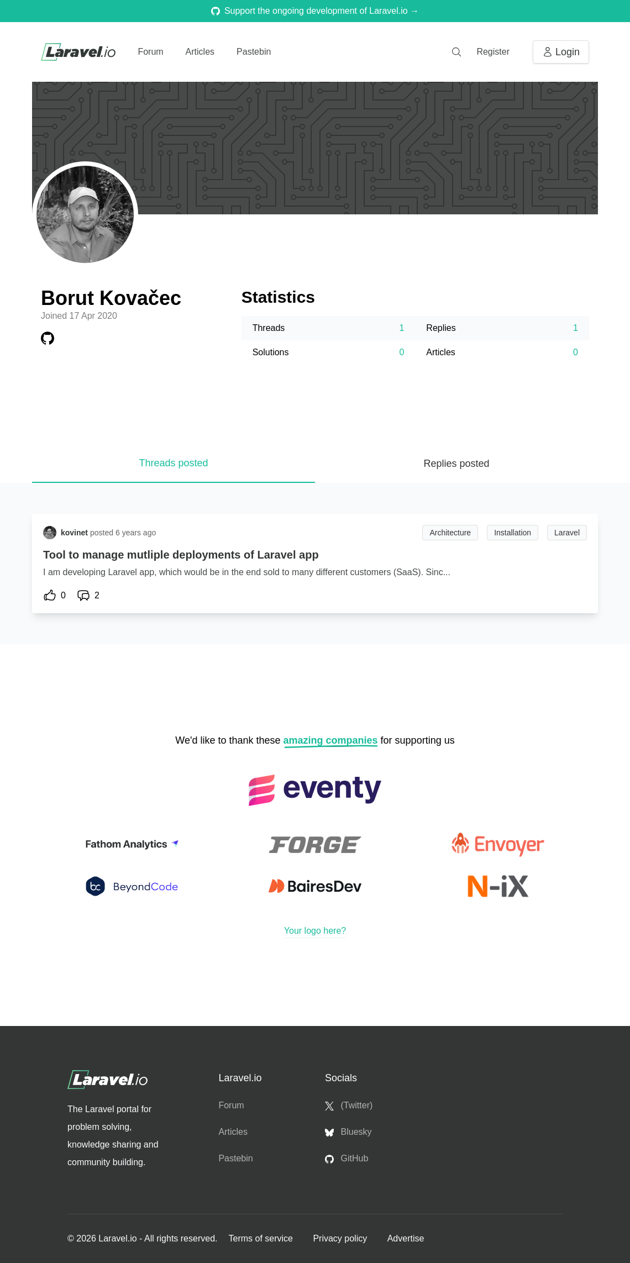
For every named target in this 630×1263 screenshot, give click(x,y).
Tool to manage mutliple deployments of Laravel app (181, 555)
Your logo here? (315, 930)
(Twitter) (348, 1106)
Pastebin (254, 51)
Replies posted (456, 463)
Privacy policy (341, 1238)
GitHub (346, 1159)
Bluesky (348, 1132)
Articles (200, 51)
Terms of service (261, 1238)
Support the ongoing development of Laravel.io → (315, 10)
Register (493, 51)
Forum (150, 51)
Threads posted (173, 463)
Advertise (405, 1238)
